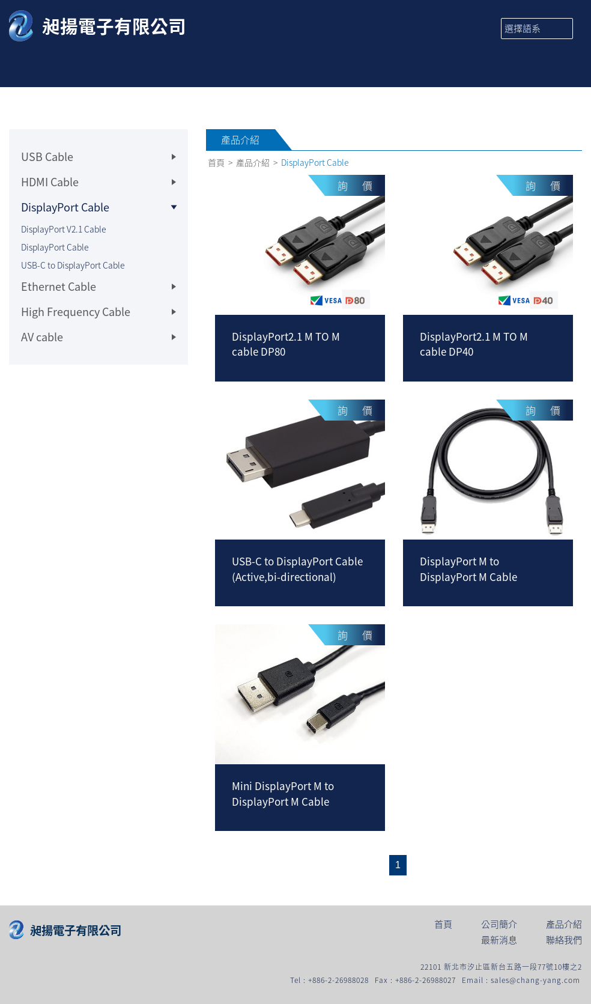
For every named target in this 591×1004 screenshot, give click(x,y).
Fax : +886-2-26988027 (415, 980)
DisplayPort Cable (55, 247)
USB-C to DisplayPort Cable (73, 265)
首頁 (216, 162)
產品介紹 (253, 162)
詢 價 (355, 185)
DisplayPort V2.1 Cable (63, 229)
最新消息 (499, 941)
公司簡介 (499, 925)
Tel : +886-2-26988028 (329, 980)
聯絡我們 (564, 941)
